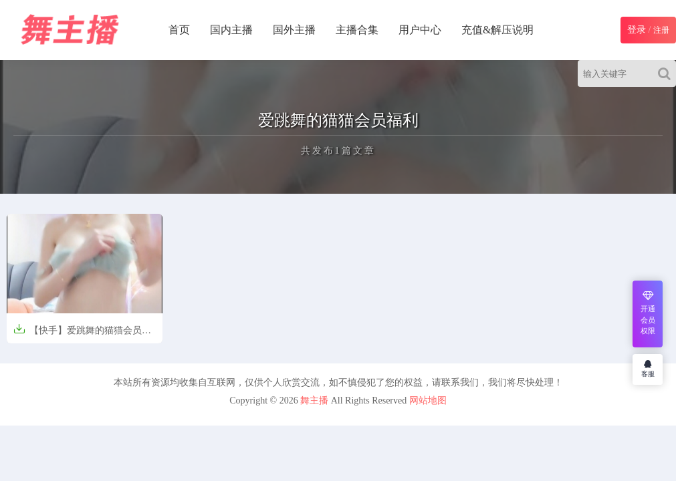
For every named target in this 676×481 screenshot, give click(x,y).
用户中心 (420, 29)
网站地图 (428, 400)
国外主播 (294, 29)
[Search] (667, 73)
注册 (661, 30)
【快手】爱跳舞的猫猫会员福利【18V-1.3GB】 (82, 334)
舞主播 (314, 400)
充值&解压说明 (497, 29)
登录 (636, 30)
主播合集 (357, 29)
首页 (179, 29)
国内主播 (231, 29)
